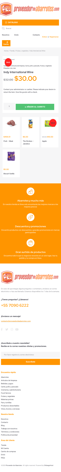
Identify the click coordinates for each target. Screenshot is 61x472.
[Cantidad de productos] (9, 106)
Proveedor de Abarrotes (14, 465)
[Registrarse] (53, 36)
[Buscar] (29, 28)
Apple (44, 141)
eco (11, 68)
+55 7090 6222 (15, 305)
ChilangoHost (48, 465)
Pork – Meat (8, 141)
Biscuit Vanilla (9, 173)
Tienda (12, 51)
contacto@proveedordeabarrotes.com (16, 321)
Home (6, 51)
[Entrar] (44, 36)
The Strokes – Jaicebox (28, 142)
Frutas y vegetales (22, 51)
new (14, 68)
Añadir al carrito (36, 106)
